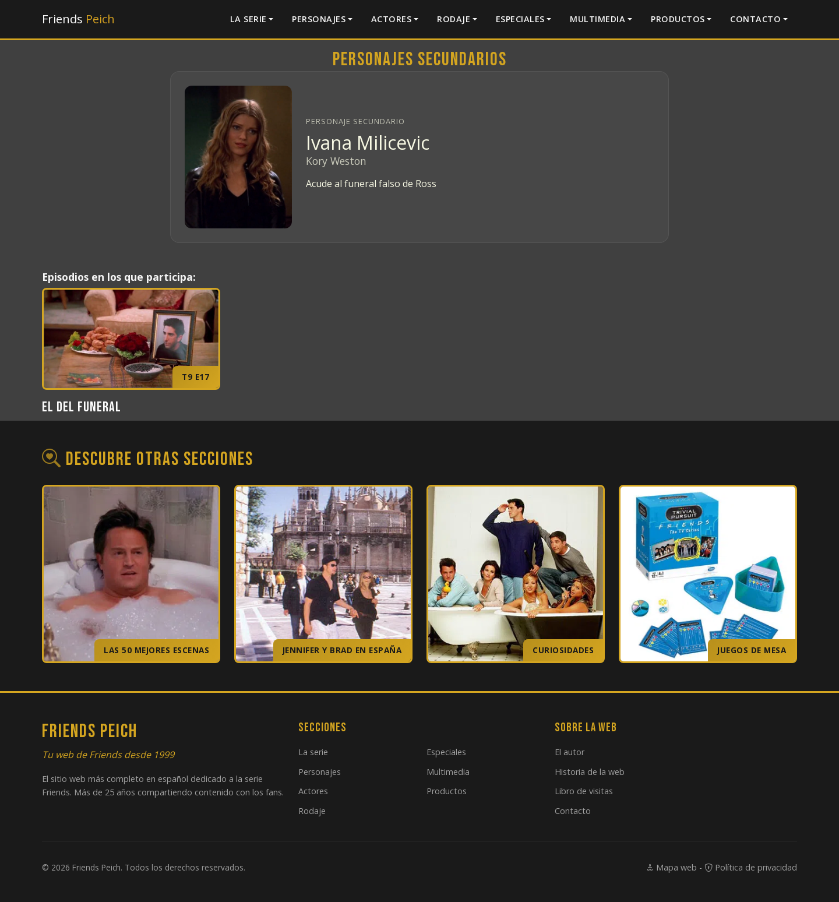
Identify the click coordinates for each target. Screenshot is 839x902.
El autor (569, 751)
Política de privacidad (750, 867)
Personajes (319, 18)
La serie (248, 18)
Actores (391, 18)
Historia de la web (590, 771)
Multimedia (597, 18)
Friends (78, 19)
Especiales (520, 18)
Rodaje (453, 18)
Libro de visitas (584, 791)
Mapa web (671, 867)
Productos (678, 18)
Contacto (755, 18)
